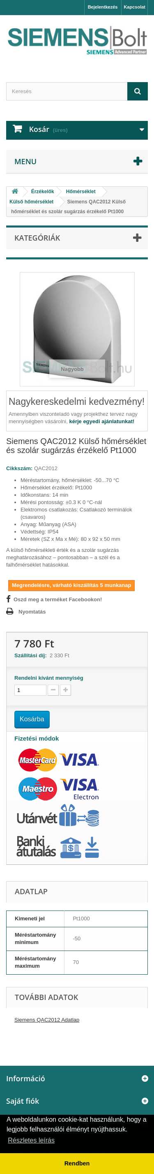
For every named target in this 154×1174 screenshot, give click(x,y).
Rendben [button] (77, 1163)
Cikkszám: (19, 468)
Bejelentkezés (103, 6)
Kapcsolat (134, 6)
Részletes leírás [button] (31, 1140)
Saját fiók (22, 1101)
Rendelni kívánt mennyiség (48, 678)
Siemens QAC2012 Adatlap (46, 1020)
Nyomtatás (32, 612)
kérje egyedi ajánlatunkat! (101, 421)
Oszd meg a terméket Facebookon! (58, 599)
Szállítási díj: (32, 655)
